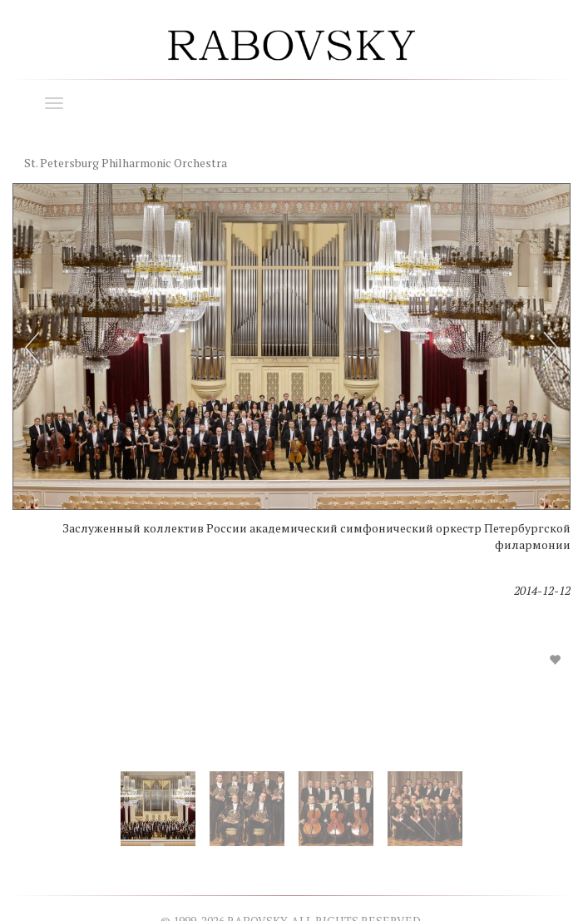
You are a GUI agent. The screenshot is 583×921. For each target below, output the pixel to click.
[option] (291, 438)
